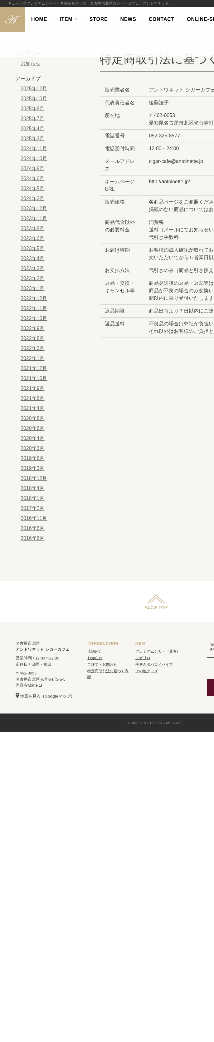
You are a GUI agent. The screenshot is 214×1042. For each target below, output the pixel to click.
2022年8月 (33, 338)
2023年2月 (33, 278)
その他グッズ (146, 671)
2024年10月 (34, 158)
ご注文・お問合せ (102, 664)
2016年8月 (33, 528)
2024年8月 (33, 168)
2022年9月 (33, 328)
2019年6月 (33, 458)
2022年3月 (33, 348)
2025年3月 (33, 138)
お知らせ (31, 63)
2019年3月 (33, 468)
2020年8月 (33, 418)
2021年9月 (33, 388)
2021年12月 (34, 368)
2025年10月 (34, 98)
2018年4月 (33, 488)
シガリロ (142, 658)
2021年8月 (33, 398)
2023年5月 (33, 248)
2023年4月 (33, 258)
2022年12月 (34, 298)
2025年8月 (33, 108)
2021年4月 (33, 408)
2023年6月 (33, 238)
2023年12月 (34, 208)
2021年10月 (34, 378)
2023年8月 (33, 228)
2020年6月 (33, 428)
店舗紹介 (94, 651)
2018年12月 (34, 478)
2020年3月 (33, 448)
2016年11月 (34, 518)
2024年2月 (33, 198)
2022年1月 (33, 358)
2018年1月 (33, 498)
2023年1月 (33, 288)
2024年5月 (33, 188)
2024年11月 (34, 148)
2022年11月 (34, 308)
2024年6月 (33, 178)
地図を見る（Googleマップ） (47, 696)
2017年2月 (33, 508)
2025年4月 (33, 128)
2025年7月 (33, 118)
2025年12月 (34, 88)
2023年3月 (33, 268)
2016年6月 (33, 538)
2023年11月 (34, 218)
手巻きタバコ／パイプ (154, 664)
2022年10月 (34, 318)
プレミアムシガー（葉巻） (157, 651)
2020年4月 (33, 438)
